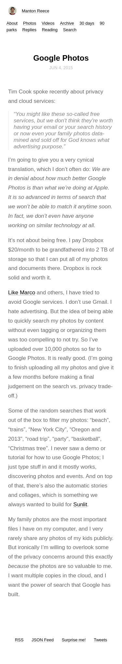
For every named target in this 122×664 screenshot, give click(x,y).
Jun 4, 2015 (61, 67)
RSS (19, 639)
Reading (50, 29)
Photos (29, 23)
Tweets (100, 639)
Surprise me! (74, 639)
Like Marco (21, 292)
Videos (48, 23)
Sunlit (80, 504)
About (12, 23)
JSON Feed (43, 639)
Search (69, 29)
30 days (86, 23)
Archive (67, 23)
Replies (29, 29)
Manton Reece (35, 10)
